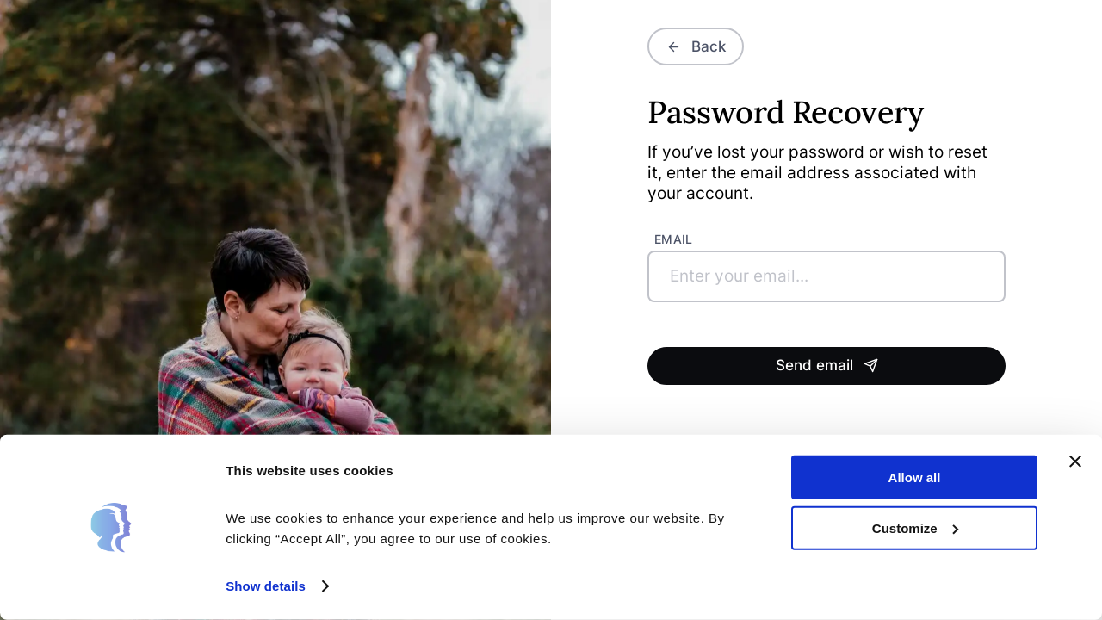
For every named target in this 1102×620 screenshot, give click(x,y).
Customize (915, 527)
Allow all (914, 477)
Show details (266, 586)
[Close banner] (1075, 462)
